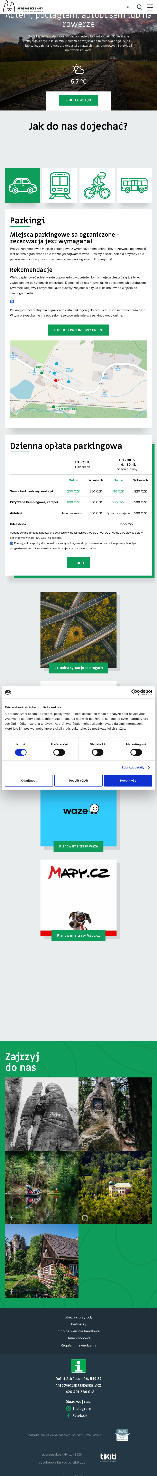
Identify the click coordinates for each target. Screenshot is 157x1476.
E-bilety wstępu (78, 100)
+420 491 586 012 (78, 1392)
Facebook (77, 1415)
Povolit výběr (78, 780)
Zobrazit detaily (133, 767)
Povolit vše (128, 780)
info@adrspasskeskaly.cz (78, 1385)
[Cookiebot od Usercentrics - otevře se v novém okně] (134, 692)
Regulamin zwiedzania (78, 1345)
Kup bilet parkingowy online (78, 330)
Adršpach (23, 7)
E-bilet (78, 563)
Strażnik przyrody (79, 1317)
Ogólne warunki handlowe (79, 1331)
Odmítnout (29, 780)
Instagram (78, 1408)
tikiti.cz (78, 1462)
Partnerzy (78, 1324)
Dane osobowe (78, 1338)
